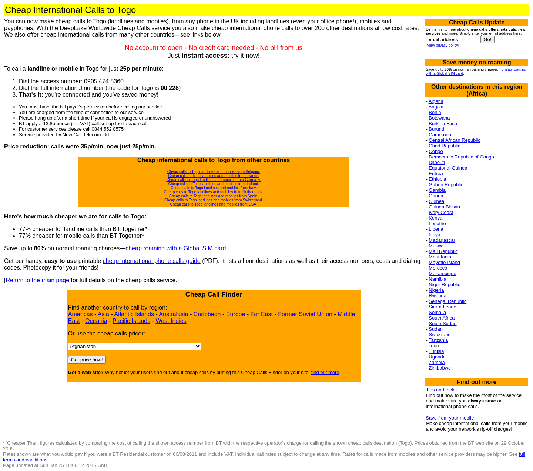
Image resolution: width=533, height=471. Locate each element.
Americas (80, 314)
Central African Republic (454, 140)
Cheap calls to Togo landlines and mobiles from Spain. (213, 196)
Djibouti (437, 162)
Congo (436, 151)
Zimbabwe (440, 368)
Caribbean (207, 314)
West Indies (170, 321)
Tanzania (438, 340)
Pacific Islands (131, 321)
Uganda (437, 357)
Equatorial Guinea (448, 168)
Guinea (436, 201)
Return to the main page (37, 280)
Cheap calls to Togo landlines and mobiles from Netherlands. (214, 192)
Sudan (436, 329)
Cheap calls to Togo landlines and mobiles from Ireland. (213, 184)
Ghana (436, 195)
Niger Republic (444, 284)
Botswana (439, 118)
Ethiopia (437, 179)
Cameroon (440, 134)
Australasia (173, 314)
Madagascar (442, 240)
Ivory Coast (441, 212)
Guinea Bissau (444, 207)
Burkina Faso (443, 123)
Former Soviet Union (305, 314)
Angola (436, 107)
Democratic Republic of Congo (461, 157)
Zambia (437, 362)
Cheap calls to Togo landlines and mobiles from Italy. (214, 188)
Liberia (436, 229)
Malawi (436, 245)
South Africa (442, 318)
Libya (434, 234)
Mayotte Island (444, 262)
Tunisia (436, 351)
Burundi (437, 129)
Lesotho (437, 223)
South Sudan (442, 323)
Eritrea (436, 173)
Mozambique (442, 273)
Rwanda (437, 295)
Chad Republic (444, 145)
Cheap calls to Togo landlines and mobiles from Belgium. (213, 172)
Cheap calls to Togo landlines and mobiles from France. (213, 176)
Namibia (437, 279)
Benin (435, 112)
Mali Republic (443, 251)
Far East (262, 314)
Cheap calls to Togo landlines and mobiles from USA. (213, 204)
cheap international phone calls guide (152, 261)
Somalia (437, 312)
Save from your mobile (450, 418)
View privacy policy (442, 45)
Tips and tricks (441, 389)
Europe (235, 314)
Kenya (435, 218)
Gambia (437, 190)
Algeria (436, 101)
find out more (325, 372)
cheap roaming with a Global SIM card (175, 248)
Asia (103, 314)
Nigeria (436, 290)
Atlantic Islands (134, 314)
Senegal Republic (447, 301)
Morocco (438, 268)
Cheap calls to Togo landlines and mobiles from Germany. (214, 180)
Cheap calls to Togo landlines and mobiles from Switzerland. (213, 200)
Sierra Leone (442, 307)
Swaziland (439, 334)
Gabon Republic (446, 184)
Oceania (96, 321)
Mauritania (440, 257)
